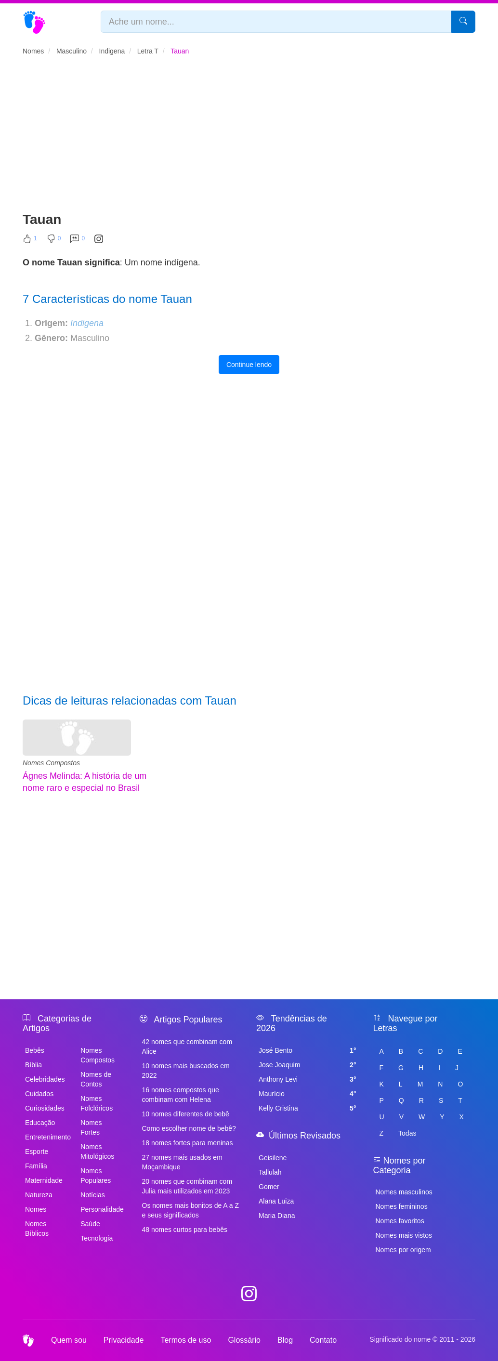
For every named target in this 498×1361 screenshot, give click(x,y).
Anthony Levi (307, 1079)
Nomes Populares (95, 1175)
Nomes (35, 1209)
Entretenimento (47, 1137)
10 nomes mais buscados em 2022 (186, 1070)
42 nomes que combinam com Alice (187, 1046)
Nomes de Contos (95, 1079)
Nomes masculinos (404, 1192)
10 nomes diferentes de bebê (185, 1114)
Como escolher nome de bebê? (189, 1128)
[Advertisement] (249, 137)
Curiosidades (45, 1108)
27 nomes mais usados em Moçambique (182, 1162)
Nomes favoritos (400, 1221)
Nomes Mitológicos (97, 1151)
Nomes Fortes (91, 1127)
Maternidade (44, 1180)
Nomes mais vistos (404, 1235)
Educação (40, 1122)
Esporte (36, 1151)
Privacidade (124, 1340)
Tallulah (270, 1172)
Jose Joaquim (307, 1065)
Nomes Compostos (51, 763)
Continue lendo (249, 364)
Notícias (92, 1195)
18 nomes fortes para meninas (187, 1143)
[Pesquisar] (463, 22)
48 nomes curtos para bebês (184, 1229)
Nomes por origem (403, 1250)
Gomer (269, 1187)
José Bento (307, 1050)
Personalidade (102, 1209)
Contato (323, 1340)
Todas (407, 1133)
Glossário (244, 1340)
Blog (285, 1340)
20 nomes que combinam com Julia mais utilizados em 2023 (187, 1186)
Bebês (34, 1050)
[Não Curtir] (54, 241)
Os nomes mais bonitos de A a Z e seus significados (190, 1210)
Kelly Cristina (307, 1108)
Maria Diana (277, 1215)
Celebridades (45, 1079)
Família (36, 1166)
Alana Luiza (276, 1201)
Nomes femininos (402, 1206)
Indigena (87, 323)
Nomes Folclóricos (96, 1103)
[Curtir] (30, 241)
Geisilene (273, 1158)
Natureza (38, 1195)
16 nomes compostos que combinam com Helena (180, 1094)
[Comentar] (77, 241)
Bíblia (33, 1065)
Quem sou (69, 1340)
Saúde (90, 1224)
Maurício (307, 1094)
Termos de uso (185, 1340)
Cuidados (39, 1094)
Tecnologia (96, 1238)
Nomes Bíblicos (37, 1228)
